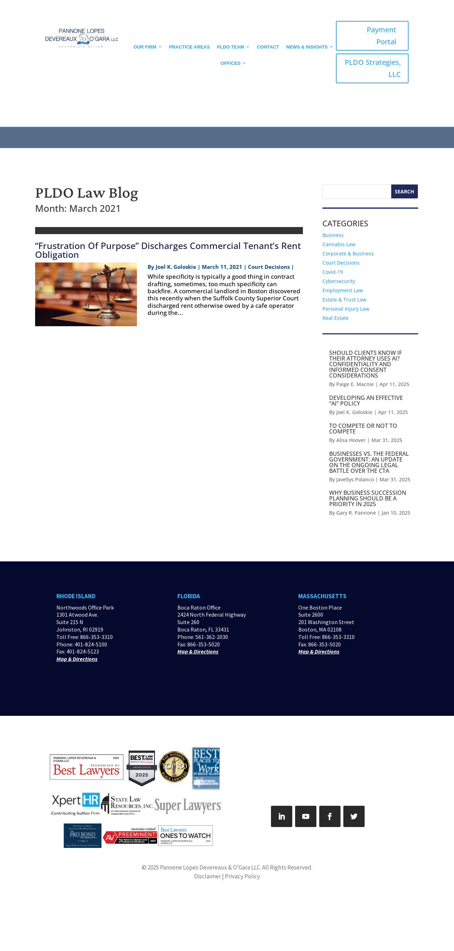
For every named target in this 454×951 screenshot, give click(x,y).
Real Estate (335, 318)
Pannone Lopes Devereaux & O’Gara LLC (210, 867)
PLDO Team (230, 47)
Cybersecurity (338, 281)
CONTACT (268, 47)
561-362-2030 (211, 636)
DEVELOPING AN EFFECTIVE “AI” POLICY (366, 400)
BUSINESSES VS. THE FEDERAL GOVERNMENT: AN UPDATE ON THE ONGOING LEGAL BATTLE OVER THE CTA (369, 462)
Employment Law (342, 290)
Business (333, 235)
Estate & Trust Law (344, 299)
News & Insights (307, 47)
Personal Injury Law (345, 308)
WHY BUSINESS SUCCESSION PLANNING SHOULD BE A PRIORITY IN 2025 (367, 498)
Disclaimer (207, 876)
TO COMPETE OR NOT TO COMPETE (363, 428)
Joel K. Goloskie (176, 266)
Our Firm (144, 47)
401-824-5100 (90, 644)
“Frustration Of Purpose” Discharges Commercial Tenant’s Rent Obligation (168, 249)
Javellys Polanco (355, 479)
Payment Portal (381, 35)
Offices (230, 63)
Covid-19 (332, 271)
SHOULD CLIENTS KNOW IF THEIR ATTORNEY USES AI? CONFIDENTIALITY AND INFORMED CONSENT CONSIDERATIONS (365, 364)
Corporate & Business (348, 253)
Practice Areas (189, 47)
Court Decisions (341, 262)
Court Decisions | (271, 266)
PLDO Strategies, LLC (373, 68)
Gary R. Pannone (356, 512)
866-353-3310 (96, 636)
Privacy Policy (242, 876)
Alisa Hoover (351, 440)
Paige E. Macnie (355, 384)
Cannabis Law (338, 244)
